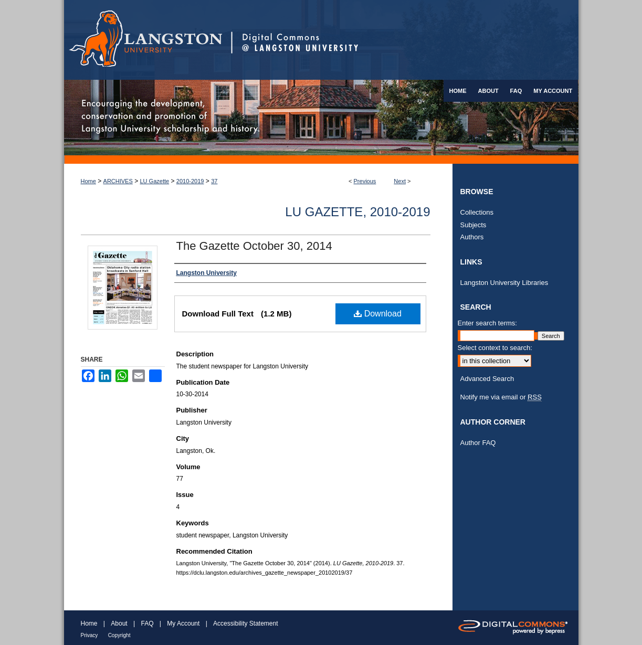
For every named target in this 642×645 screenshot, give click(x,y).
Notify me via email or (501, 397)
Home (88, 181)
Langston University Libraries (504, 283)
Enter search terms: (487, 323)
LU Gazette (155, 181)
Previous (365, 181)
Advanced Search (487, 379)
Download (378, 313)
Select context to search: (495, 348)
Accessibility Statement (245, 623)
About (119, 623)
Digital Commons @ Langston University (404, 40)
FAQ (147, 623)
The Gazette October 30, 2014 (254, 245)
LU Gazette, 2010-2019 (357, 212)
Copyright (119, 635)
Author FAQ (478, 443)
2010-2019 (190, 181)
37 (214, 181)
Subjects (473, 225)
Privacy (89, 635)
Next (400, 181)
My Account (183, 623)
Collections (477, 212)
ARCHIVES (118, 181)
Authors (472, 237)
